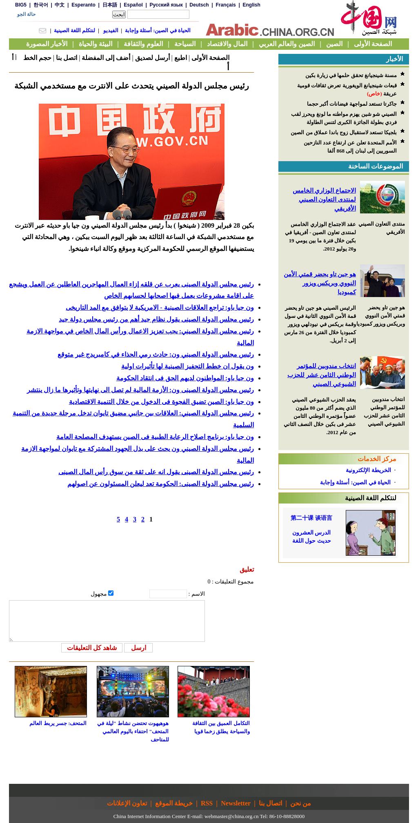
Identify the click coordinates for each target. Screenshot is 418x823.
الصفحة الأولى (210, 57)
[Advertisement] (344, 614)
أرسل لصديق (152, 57)
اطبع (180, 57)
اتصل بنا (66, 57)
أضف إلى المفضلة (106, 57)
